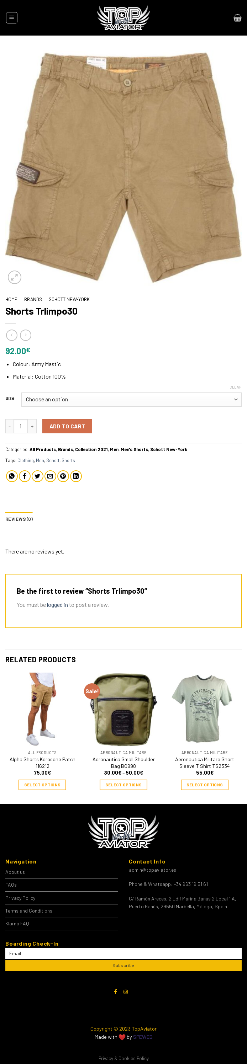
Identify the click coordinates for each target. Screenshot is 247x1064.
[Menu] (11, 17)
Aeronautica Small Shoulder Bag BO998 (124, 762)
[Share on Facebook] (25, 476)
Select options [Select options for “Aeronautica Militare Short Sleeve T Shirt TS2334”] (204, 784)
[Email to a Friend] (50, 476)
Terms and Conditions (28, 911)
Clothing (25, 460)
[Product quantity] (21, 426)
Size (9, 398)
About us (15, 872)
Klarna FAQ (17, 923)
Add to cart (67, 426)
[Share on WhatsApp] (12, 476)
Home (11, 299)
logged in (57, 604)
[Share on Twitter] (37, 476)
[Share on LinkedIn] (76, 476)
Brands (33, 299)
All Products (43, 449)
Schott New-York (69, 299)
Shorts (68, 460)
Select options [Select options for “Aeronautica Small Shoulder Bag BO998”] (123, 784)
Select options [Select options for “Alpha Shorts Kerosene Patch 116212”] (42, 784)
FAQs (11, 885)
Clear (236, 387)
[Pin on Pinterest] (63, 476)
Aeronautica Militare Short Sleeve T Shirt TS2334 (204, 762)
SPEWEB (143, 1037)
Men (114, 449)
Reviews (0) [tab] (19, 519)
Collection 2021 (91, 449)
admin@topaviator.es (152, 870)
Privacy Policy (20, 898)
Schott (52, 460)
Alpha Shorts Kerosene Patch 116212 (42, 762)
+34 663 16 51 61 (191, 884)
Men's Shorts (134, 449)
